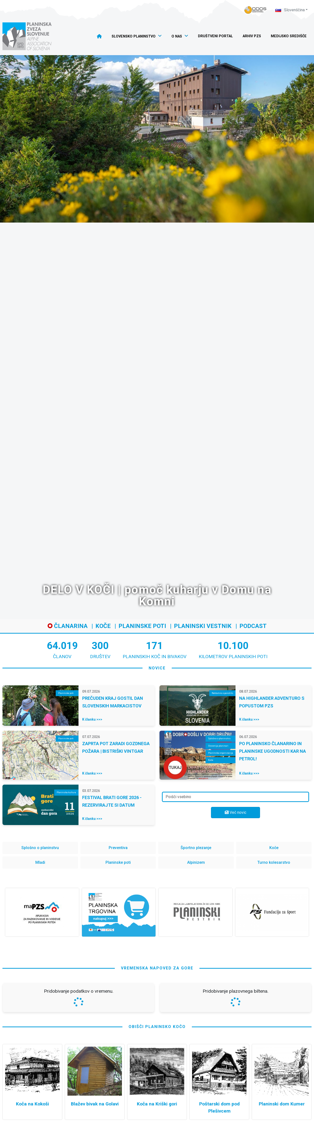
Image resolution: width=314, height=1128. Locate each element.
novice (157, 668)
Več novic (235, 812)
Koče (103, 626)
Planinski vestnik (203, 626)
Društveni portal (215, 36)
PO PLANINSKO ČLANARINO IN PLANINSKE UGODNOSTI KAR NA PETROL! (272, 751)
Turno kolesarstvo (273, 862)
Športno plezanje (196, 847)
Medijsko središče (289, 36)
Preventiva (118, 847)
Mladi (40, 862)
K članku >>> (92, 719)
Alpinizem (196, 862)
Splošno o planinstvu (40, 847)
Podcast (253, 626)
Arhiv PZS (252, 36)
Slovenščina (290, 10)
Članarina (68, 626)
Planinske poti (142, 626)
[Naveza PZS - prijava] (255, 10)
